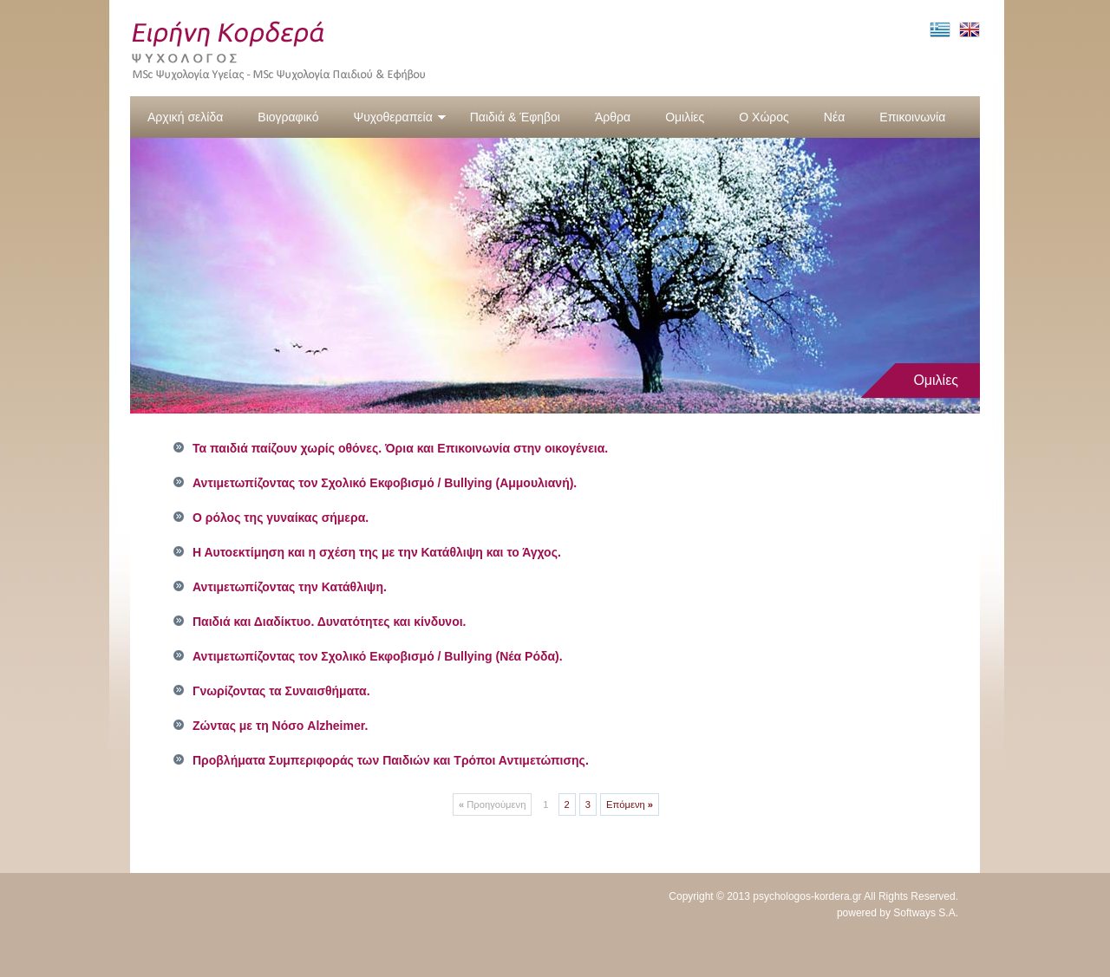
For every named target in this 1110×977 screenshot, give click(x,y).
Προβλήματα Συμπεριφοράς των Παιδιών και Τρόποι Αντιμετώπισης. (391, 760)
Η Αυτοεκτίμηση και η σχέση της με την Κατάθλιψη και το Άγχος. (377, 552)
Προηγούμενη (492, 804)
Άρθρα (612, 117)
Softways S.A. (925, 913)
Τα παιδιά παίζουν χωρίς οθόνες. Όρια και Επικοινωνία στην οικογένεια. (400, 448)
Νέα (834, 117)
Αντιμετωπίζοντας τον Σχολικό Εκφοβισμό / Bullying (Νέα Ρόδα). (378, 656)
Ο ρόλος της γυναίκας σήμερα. (281, 517)
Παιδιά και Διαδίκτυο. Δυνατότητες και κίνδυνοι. (330, 622)
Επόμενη (629, 804)
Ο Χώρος (764, 117)
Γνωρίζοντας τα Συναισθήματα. (281, 691)
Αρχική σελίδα (185, 117)
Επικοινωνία (912, 117)
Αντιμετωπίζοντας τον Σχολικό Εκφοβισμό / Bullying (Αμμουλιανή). (385, 483)
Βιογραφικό (288, 117)
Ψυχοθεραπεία (399, 117)
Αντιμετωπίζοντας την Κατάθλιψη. (290, 587)
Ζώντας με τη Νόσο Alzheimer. (280, 726)
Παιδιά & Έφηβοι (515, 117)
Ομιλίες (684, 117)
